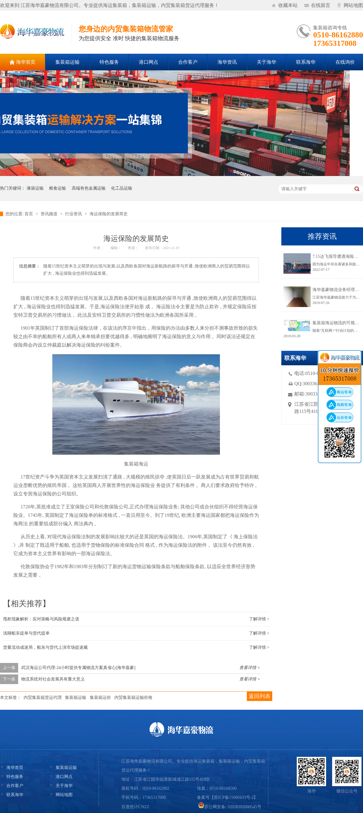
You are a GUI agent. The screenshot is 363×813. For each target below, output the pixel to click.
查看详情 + (249, 667)
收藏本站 (288, 5)
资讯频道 (49, 214)
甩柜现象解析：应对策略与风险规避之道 (41, 619)
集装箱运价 (100, 697)
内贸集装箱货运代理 (43, 697)
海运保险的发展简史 (109, 214)
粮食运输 (57, 188)
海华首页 (14, 767)
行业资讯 (73, 214)
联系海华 (14, 794)
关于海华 (64, 785)
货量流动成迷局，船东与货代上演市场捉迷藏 (45, 647)
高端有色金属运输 (89, 188)
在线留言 (320, 5)
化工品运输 (121, 188)
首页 (29, 214)
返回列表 (259, 696)
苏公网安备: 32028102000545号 (229, 807)
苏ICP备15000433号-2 (233, 797)
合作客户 (14, 785)
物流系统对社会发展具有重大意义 (53, 679)
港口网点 (64, 776)
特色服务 (14, 776)
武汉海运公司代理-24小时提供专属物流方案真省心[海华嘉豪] (78, 667)
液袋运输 (35, 188)
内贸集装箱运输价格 (133, 697)
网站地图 (353, 5)
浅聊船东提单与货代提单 (26, 633)
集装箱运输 (75, 697)
